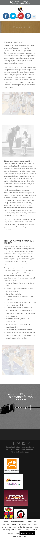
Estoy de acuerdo (27, 533)
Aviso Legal (24, 452)
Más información (20, 536)
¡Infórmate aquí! (20, 407)
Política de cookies (18, 449)
